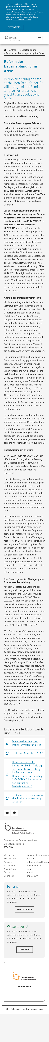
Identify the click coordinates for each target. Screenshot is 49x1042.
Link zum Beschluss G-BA (27, 753)
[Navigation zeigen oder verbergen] (39, 38)
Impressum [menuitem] (32, 876)
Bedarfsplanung (27, 50)
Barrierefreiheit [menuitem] (33, 865)
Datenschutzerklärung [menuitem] (35, 862)
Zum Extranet (24, 910)
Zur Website (24, 987)
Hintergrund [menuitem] (10, 865)
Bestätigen (14, 27)
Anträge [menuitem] (8, 862)
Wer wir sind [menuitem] (10, 855)
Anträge (13, 50)
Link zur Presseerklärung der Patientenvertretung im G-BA (27, 798)
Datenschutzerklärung (22, 20)
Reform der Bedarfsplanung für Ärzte (24, 53)
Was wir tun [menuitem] (10, 858)
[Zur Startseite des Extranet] (5, 50)
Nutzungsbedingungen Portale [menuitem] (35, 857)
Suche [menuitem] (7, 872)
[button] (7, 813)
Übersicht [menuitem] (9, 876)
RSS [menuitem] (28, 869)
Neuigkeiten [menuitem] (10, 869)
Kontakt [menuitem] (30, 872)
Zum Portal (25, 950)
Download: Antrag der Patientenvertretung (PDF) (27, 743)
